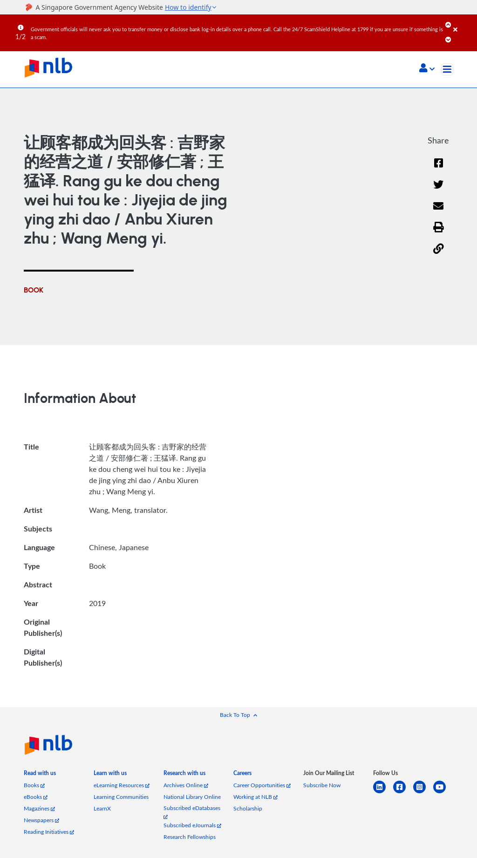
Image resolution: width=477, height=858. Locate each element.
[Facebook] (438, 169)
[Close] (463, 23)
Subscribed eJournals (192, 825)
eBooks (36, 796)
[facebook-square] (403, 792)
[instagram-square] (423, 792)
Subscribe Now (322, 785)
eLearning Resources (122, 785)
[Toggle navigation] (447, 69)
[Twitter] (438, 190)
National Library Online (192, 796)
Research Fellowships (190, 836)
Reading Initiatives (49, 831)
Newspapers (41, 820)
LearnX (102, 808)
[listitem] (40, 775)
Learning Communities (121, 796)
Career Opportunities (262, 785)
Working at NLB (255, 796)
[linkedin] (383, 792)
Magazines (39, 808)
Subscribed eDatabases (192, 811)
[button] (427, 69)
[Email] (438, 212)
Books (34, 785)
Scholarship (247, 808)
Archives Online (186, 785)
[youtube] (443, 792)
